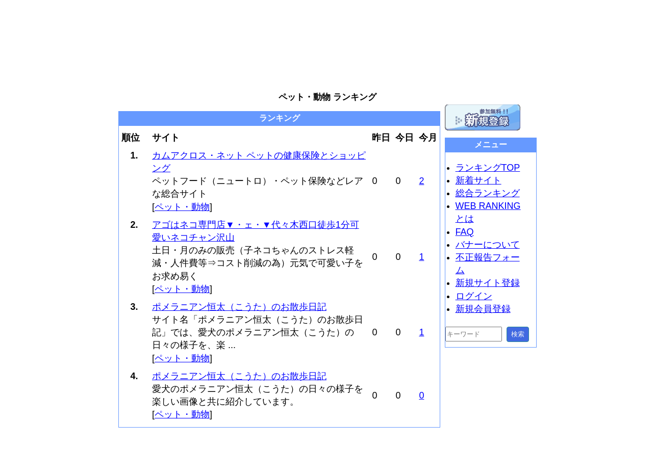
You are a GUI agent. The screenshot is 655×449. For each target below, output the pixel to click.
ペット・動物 (182, 207)
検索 (517, 334)
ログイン (474, 296)
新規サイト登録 (488, 283)
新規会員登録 (483, 309)
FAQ (465, 232)
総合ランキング (488, 193)
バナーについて (488, 245)
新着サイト (478, 180)
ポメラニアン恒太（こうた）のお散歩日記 (239, 307)
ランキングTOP (488, 168)
